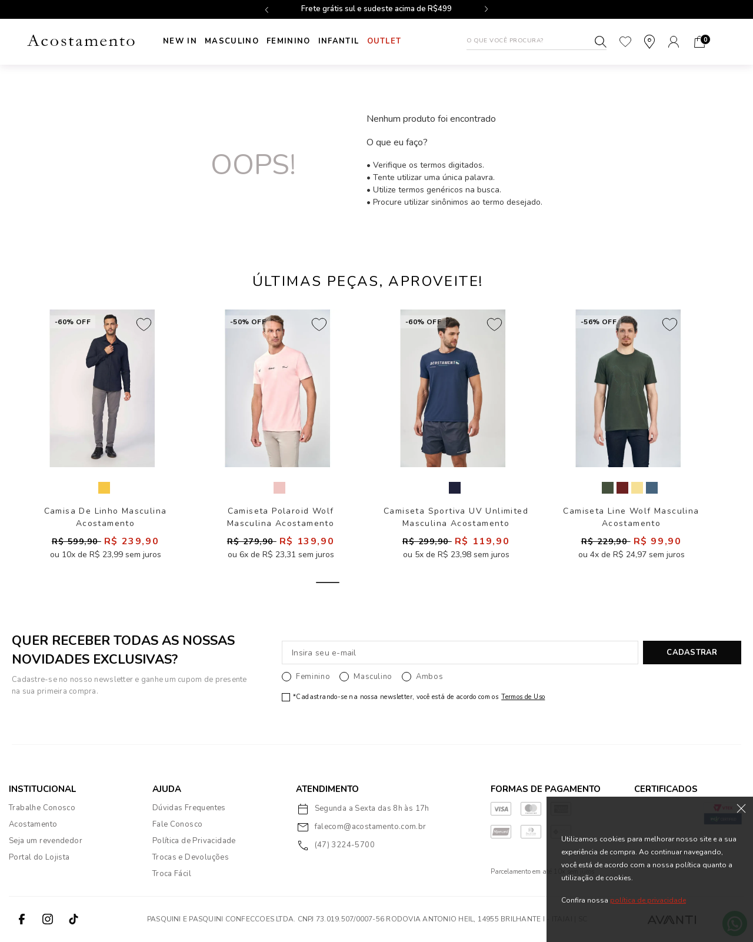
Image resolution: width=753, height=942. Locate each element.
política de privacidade (648, 900)
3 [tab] (407, 582)
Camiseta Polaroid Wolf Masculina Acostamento (280, 516)
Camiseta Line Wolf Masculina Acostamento (631, 516)
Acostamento (33, 824)
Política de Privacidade (194, 841)
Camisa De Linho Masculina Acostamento (105, 516)
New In (180, 41)
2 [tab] (367, 582)
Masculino (236, 41)
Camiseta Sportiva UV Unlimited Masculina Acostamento (456, 516)
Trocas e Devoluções (190, 857)
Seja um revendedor (45, 841)
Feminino (296, 41)
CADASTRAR (692, 652)
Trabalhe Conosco (42, 808)
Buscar (601, 42)
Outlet (399, 41)
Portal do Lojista (39, 857)
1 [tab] (327, 582)
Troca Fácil (171, 873)
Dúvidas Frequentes (189, 808)
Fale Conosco (177, 824)
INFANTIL (350, 41)
